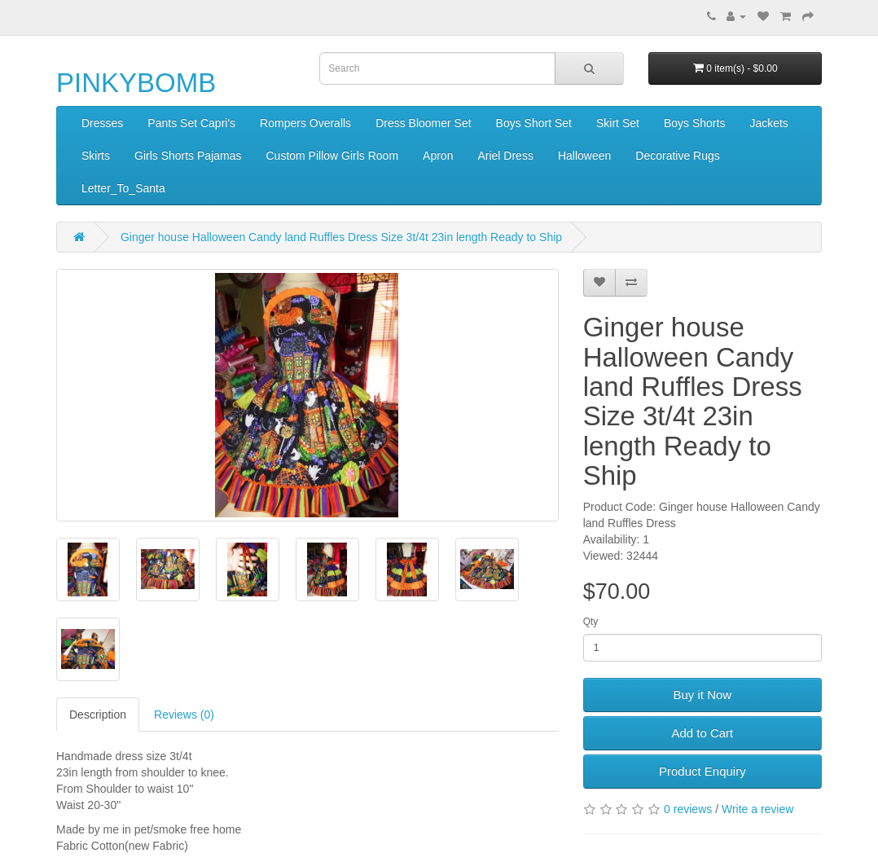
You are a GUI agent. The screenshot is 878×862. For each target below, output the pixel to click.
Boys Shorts (694, 123)
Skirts (95, 155)
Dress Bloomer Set (423, 123)
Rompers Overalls (305, 123)
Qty (591, 621)
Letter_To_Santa (123, 188)
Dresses (102, 123)
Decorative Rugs (677, 155)
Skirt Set (617, 123)
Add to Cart (702, 733)
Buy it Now (702, 694)
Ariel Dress (505, 155)
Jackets (768, 123)
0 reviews (688, 809)
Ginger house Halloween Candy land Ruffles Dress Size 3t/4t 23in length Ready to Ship (341, 237)
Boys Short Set (534, 123)
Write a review (757, 809)
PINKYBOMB (136, 83)
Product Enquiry (702, 771)
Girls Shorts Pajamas (187, 155)
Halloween (584, 155)
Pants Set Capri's (191, 123)
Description (97, 714)
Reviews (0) (184, 714)
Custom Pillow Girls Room (332, 155)
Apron (438, 155)
